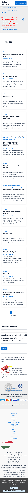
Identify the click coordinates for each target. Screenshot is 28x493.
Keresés (4, 348)
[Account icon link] (26, 19)
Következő (14, 315)
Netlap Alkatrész (5, 3)
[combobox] (14, 352)
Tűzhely (14, 139)
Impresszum (8, 9)
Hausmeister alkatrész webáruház (13, 189)
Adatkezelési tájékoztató (14, 422)
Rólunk (15, 10)
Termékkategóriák (14, 438)
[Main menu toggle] (21, 3)
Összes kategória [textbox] (13, 352)
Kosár (14, 435)
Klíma (21, 136)
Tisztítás (10, 139)
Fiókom (14, 433)
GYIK (12, 10)
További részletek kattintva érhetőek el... (9, 29)
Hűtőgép (5, 51)
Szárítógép (5, 139)
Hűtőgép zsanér (8, 233)
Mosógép (5, 136)
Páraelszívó (17, 137)
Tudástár (8, 10)
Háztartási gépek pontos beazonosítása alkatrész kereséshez (10, 144)
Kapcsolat (3, 12)
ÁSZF (13, 9)
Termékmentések (14, 436)
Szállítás (9, 7)
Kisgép (18, 136)
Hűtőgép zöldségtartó (10, 252)
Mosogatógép (11, 137)
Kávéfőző (14, 136)
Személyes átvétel (14, 417)
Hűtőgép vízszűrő (8, 96)
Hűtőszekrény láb (8, 274)
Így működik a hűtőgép (10, 76)
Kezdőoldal (3, 7)
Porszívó (22, 137)
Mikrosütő (5, 137)
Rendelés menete (14, 424)
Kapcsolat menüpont (14, 478)
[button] (13, 3)
